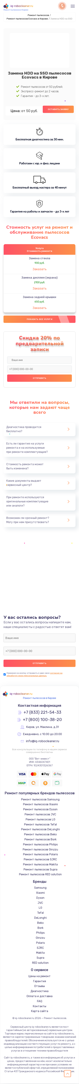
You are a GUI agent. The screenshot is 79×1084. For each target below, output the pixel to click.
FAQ (39, 1001)
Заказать (40, 269)
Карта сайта (39, 1011)
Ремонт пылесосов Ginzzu (40, 849)
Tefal (40, 913)
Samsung (40, 888)
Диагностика (39, 991)
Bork (40, 928)
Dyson (40, 898)
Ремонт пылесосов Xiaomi (40, 804)
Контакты (39, 1006)
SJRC (40, 948)
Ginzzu (40, 938)
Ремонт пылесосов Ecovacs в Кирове (27, 18)
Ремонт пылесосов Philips (40, 844)
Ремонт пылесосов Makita (40, 864)
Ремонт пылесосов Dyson (40, 809)
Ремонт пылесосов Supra (40, 869)
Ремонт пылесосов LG (40, 819)
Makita (40, 953)
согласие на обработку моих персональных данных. (34, 674)
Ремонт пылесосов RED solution (40, 874)
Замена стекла (39, 258)
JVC (40, 903)
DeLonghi (40, 918)
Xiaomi (40, 893)
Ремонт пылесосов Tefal (40, 824)
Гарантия (39, 981)
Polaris (40, 943)
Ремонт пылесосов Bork (40, 839)
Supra (40, 958)
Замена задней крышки (39, 297)
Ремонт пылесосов (38, 15)
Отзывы (39, 986)
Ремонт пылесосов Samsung (40, 799)
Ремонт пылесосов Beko (40, 834)
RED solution (40, 963)
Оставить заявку (58, 109)
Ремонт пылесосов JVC (40, 814)
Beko (40, 923)
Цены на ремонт (39, 976)
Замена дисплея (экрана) (39, 277)
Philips (40, 933)
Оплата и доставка (39, 996)
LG (40, 908)
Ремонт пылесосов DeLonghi (40, 829)
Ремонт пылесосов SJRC (40, 859)
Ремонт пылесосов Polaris (40, 854)
